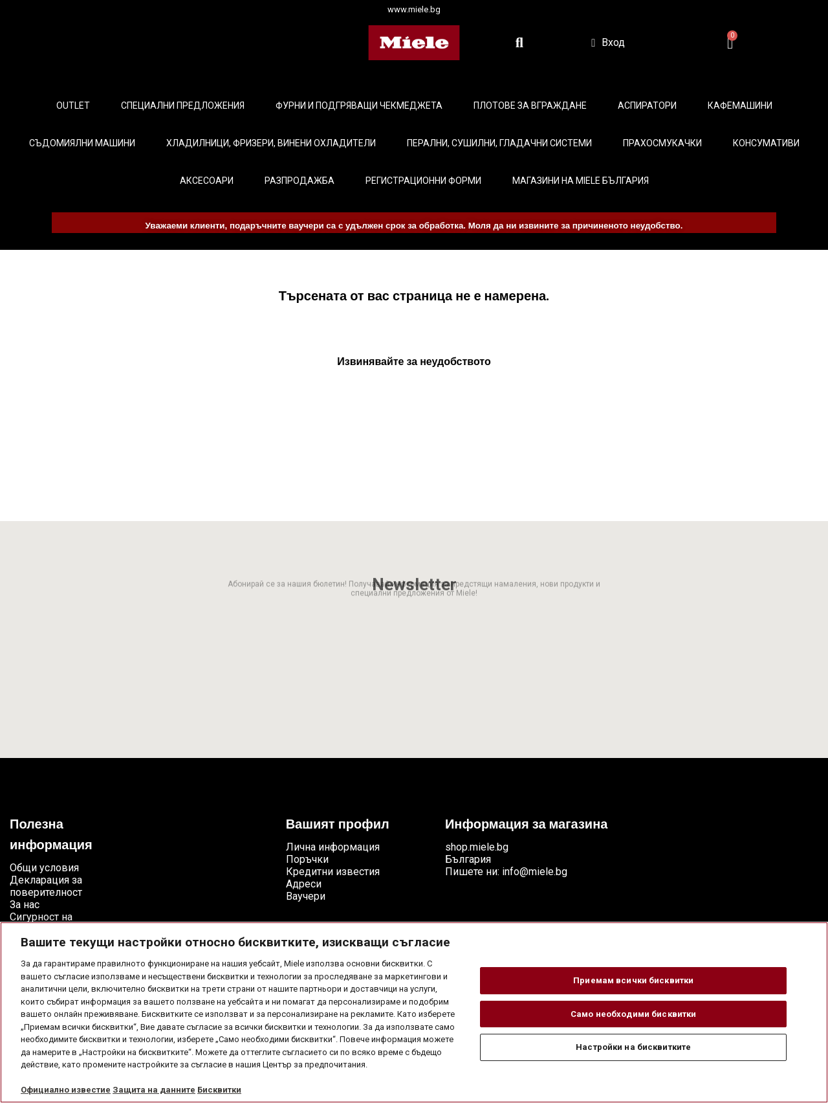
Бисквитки (219, 1090)
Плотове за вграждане (530, 105)
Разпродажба (299, 180)
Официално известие (66, 1090)
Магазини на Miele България (580, 180)
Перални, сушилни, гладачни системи (499, 143)
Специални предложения (183, 105)
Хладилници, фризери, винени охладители (271, 143)
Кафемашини (740, 105)
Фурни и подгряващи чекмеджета (359, 105)
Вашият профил (337, 825)
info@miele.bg (534, 871)
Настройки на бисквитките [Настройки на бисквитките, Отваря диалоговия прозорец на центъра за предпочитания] (633, 1047)
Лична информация (333, 847)
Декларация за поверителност (46, 886)
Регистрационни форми (423, 180)
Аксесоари (207, 180)
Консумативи (766, 143)
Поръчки (307, 859)
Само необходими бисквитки (633, 1014)
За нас (24, 904)
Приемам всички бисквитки (633, 980)
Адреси (303, 884)
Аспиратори (647, 105)
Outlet (73, 105)
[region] (414, 1012)
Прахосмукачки (662, 143)
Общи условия (44, 868)
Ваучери (305, 896)
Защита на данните (154, 1090)
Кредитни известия (333, 871)
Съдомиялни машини (82, 143)
